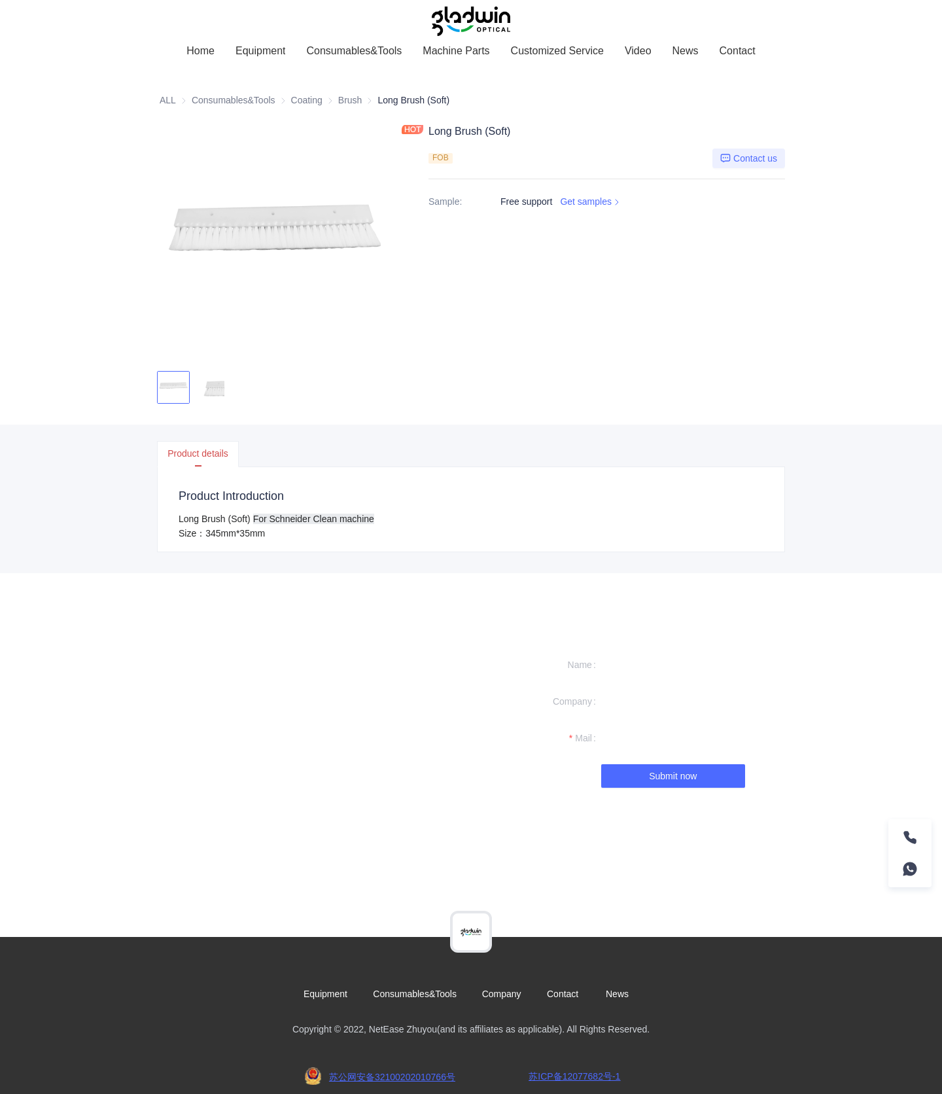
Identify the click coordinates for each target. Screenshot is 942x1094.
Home (200, 50)
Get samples (591, 201)
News (685, 50)
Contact (738, 50)
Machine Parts (456, 50)
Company (572, 701)
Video (638, 50)
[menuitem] (200, 51)
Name (580, 665)
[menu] (471, 50)
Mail (583, 738)
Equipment (261, 50)
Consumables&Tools (354, 50)
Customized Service (557, 50)
